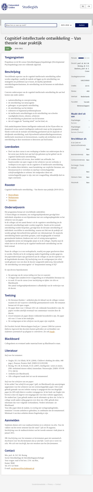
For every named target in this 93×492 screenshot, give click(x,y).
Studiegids (30, 7)
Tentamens (12, 200)
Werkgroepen (13, 197)
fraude (52, 332)
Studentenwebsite (38, 484)
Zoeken (82, 25)
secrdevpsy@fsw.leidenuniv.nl (22, 468)
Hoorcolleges (13, 195)
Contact (58, 484)
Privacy (50, 484)
